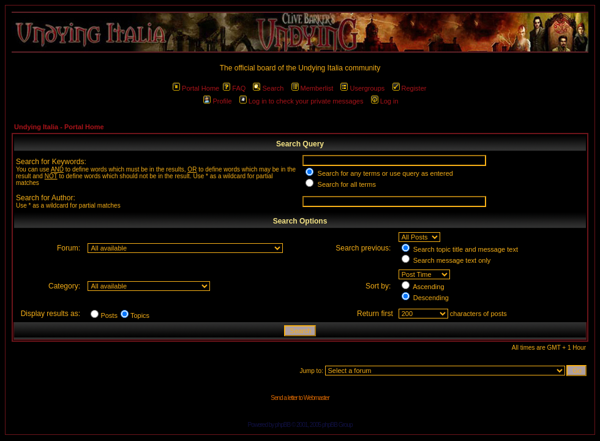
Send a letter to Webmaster (300, 397)
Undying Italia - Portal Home (59, 126)
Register (409, 88)
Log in (385, 101)
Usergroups (362, 88)
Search (268, 88)
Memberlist (312, 88)
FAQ (234, 88)
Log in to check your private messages (301, 101)
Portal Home (196, 88)
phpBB (282, 424)
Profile (217, 101)
